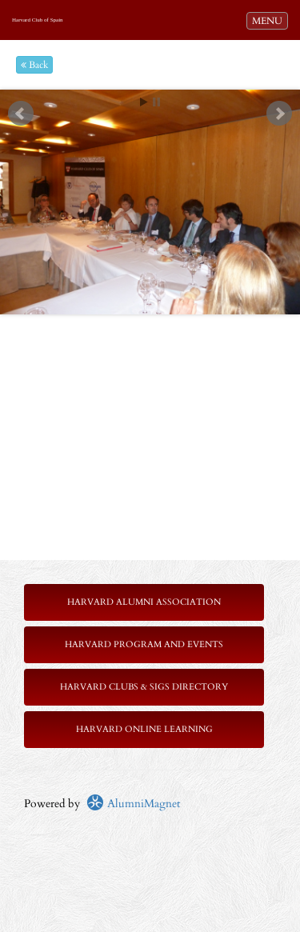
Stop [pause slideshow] (156, 102)
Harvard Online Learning (144, 729)
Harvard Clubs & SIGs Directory (144, 687)
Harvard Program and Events (144, 644)
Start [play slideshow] (144, 102)
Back (34, 64)
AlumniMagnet (133, 803)
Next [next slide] (279, 113)
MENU (269, 20)
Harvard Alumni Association (144, 602)
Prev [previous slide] (21, 113)
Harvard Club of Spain (37, 20)
